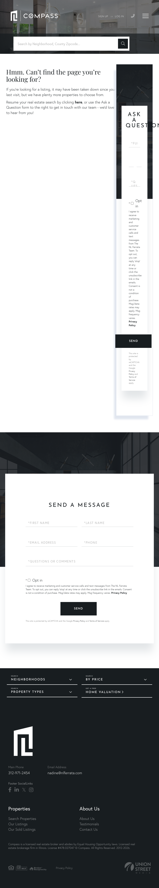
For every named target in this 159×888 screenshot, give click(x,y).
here (78, 102)
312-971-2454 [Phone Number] (19, 772)
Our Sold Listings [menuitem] (22, 829)
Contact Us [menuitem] (89, 829)
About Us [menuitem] (87, 818)
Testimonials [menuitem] (89, 824)
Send (133, 341)
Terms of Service (96, 621)
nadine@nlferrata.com (65, 772)
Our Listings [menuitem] (18, 824)
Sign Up (103, 16)
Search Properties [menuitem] (22, 818)
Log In (119, 16)
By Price (94, 679)
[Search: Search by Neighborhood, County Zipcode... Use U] (67, 43)
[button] (123, 44)
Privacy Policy (132, 372)
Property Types (27, 692)
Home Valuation (103, 692)
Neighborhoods (28, 679)
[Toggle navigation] (145, 16)
